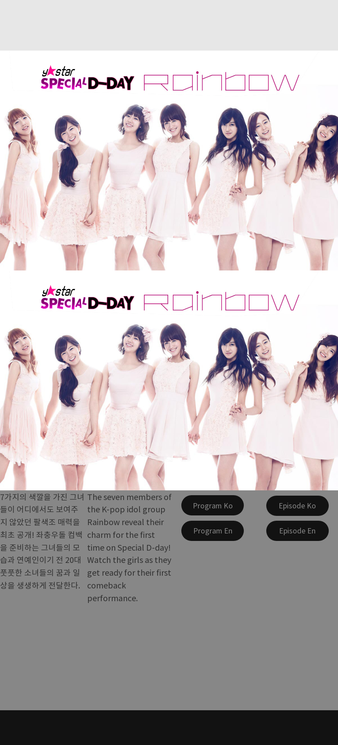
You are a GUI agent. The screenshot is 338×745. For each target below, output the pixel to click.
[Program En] (212, 531)
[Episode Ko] (297, 506)
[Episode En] (297, 531)
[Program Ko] (212, 505)
